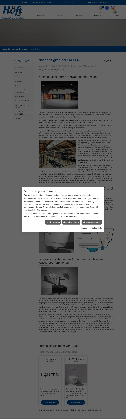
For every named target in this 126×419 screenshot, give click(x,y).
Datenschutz (97, 225)
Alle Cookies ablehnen (71, 219)
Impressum (85, 225)
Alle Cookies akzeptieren (91, 219)
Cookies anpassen (53, 219)
